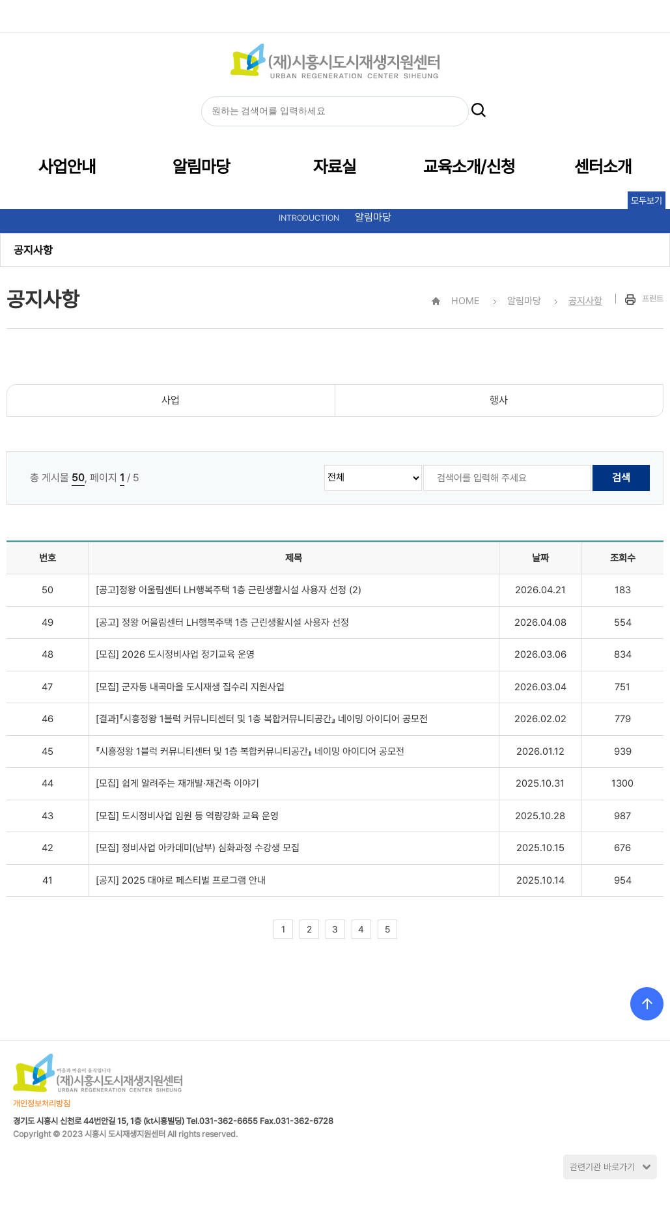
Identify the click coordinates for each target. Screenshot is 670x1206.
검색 (621, 477)
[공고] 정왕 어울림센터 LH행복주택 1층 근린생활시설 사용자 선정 (222, 622)
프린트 (644, 298)
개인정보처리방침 (41, 1103)
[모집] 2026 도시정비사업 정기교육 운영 (175, 654)
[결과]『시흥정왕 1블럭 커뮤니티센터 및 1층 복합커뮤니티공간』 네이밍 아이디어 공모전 (262, 719)
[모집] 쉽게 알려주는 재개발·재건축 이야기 (177, 783)
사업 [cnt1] (170, 400)
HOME (294, 16)
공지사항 (33, 250)
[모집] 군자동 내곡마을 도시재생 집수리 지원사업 (190, 687)
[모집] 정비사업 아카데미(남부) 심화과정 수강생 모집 (198, 848)
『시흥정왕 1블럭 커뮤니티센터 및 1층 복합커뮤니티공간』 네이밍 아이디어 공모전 (250, 751)
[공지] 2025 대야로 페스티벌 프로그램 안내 (181, 880)
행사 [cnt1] (499, 400)
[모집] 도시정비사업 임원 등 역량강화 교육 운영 (187, 816)
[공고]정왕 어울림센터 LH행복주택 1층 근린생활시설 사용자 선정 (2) (228, 590)
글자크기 (354, 16)
